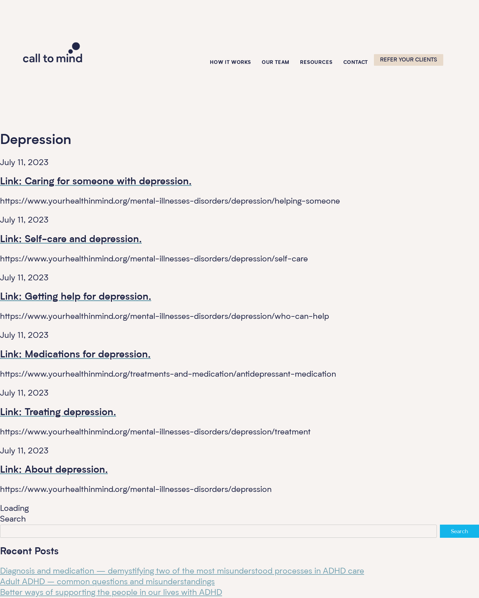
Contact (355, 62)
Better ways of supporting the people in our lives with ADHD (111, 593)
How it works (230, 62)
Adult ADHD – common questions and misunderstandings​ (107, 582)
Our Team (275, 62)
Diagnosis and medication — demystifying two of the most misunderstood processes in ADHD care (182, 571)
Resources (316, 62)
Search (13, 519)
